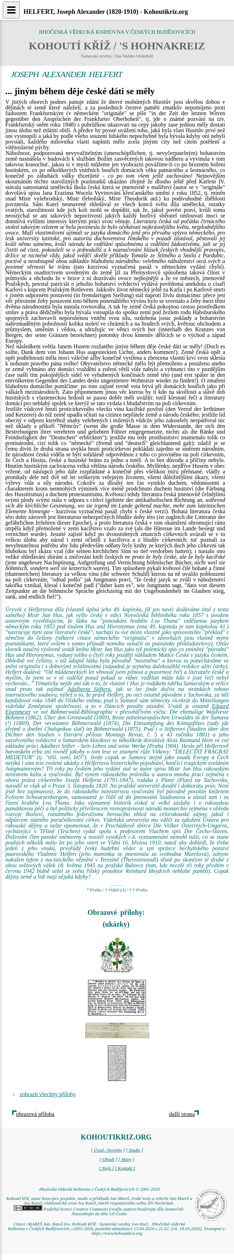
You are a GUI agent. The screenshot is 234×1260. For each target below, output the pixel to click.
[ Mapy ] (126, 1159)
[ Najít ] (106, 1168)
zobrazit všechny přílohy (48, 1094)
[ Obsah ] (108, 1159)
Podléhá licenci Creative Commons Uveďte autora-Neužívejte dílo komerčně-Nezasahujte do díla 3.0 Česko (99, 1211)
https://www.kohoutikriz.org (117, 1233)
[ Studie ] (134, 1150)
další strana (182, 1114)
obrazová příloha (35, 1114)
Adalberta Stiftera (88, 689)
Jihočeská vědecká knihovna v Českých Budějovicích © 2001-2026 (99, 1189)
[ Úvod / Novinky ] (108, 1150)
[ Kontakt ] (125, 1168)
